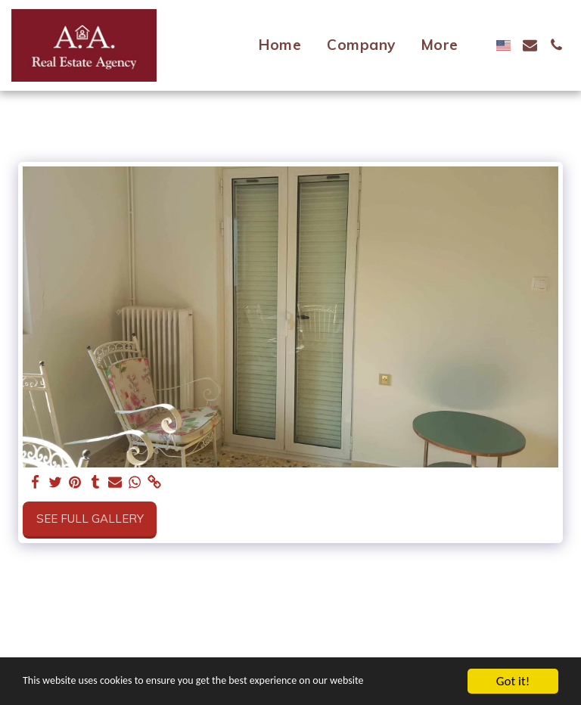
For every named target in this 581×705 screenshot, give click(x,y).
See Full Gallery (90, 518)
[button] (529, 45)
